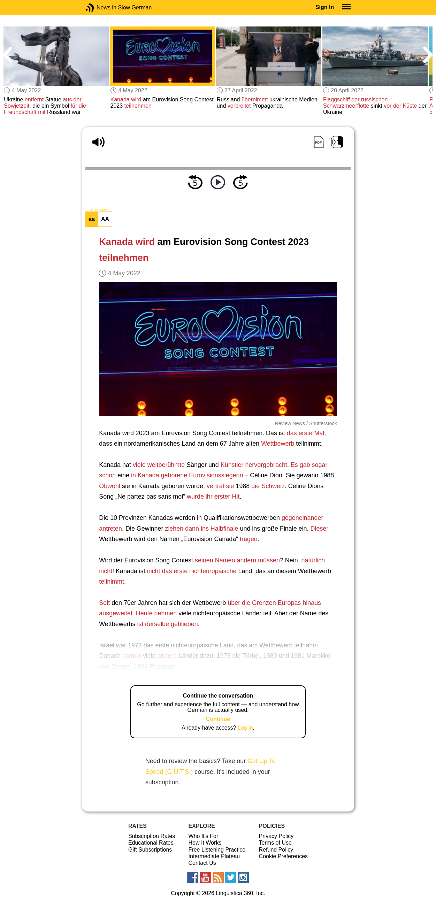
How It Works (205, 843)
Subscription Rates (151, 836)
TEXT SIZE (98, 210)
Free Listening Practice (217, 850)
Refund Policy (276, 850)
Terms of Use (275, 843)
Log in (245, 728)
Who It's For (204, 836)
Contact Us (202, 863)
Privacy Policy (276, 836)
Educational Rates (151, 843)
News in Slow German (100, 7)
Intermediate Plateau (214, 856)
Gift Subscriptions (150, 850)
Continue (218, 719)
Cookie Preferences (283, 856)
